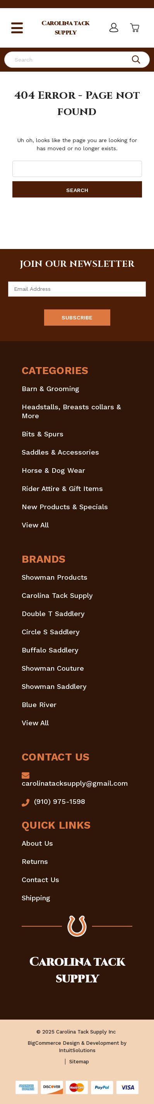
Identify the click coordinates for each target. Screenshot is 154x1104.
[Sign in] (113, 28)
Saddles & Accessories (60, 452)
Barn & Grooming (50, 389)
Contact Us (40, 880)
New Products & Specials (65, 507)
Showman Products (54, 577)
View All (35, 525)
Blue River (39, 705)
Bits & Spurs (42, 434)
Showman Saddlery (54, 686)
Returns (35, 861)
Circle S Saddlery (51, 632)
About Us (37, 843)
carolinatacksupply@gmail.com (75, 783)
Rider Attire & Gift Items (62, 488)
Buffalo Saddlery (50, 650)
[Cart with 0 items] (134, 28)
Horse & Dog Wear (53, 470)
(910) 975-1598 (59, 801)
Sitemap (79, 1062)
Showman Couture (53, 668)
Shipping (36, 898)
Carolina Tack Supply (57, 595)
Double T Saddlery (53, 614)
